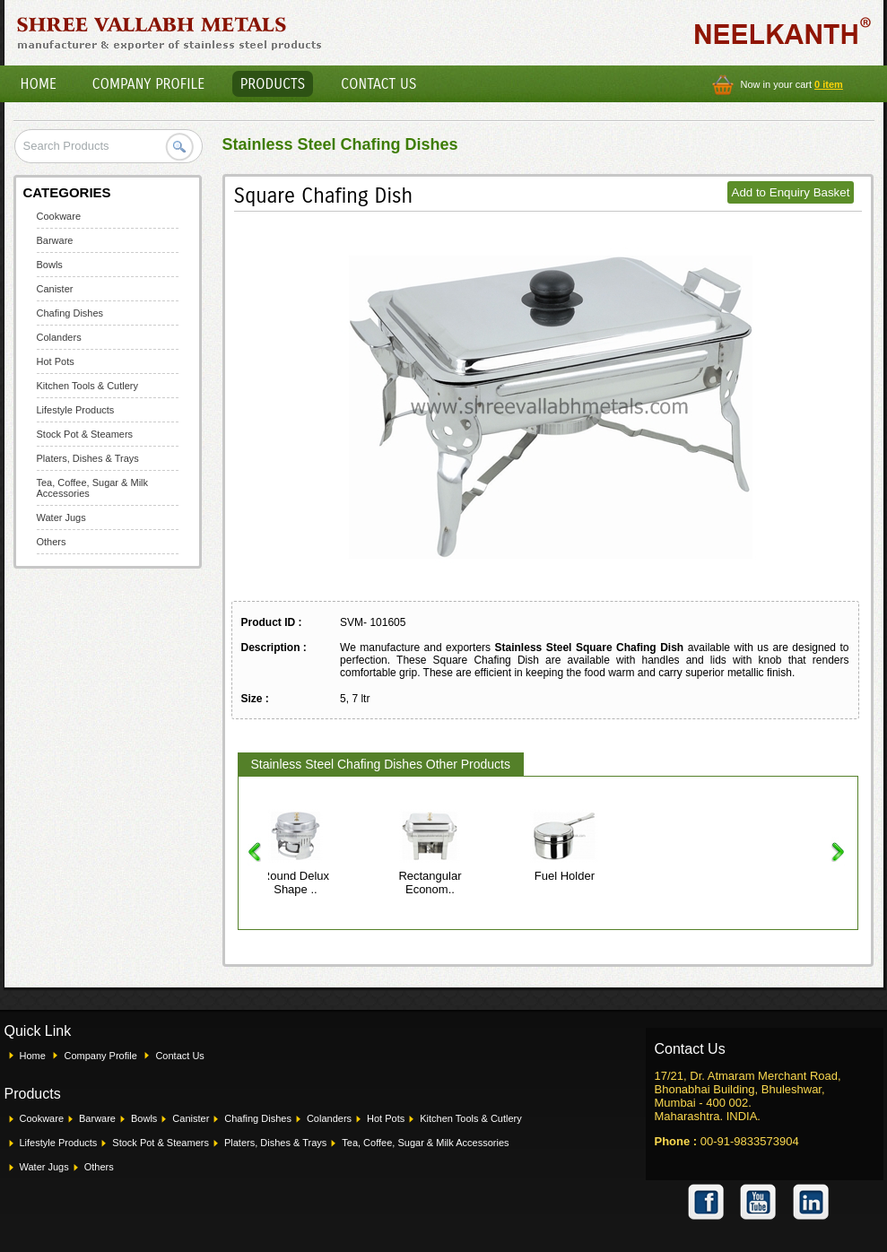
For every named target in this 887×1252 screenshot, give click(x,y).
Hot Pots (55, 361)
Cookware (59, 216)
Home (39, 83)
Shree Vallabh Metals (169, 32)
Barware (55, 240)
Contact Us (378, 83)
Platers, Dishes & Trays (88, 458)
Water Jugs (61, 517)
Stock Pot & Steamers (85, 434)
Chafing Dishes (70, 313)
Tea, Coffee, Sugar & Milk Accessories (425, 1142)
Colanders (59, 337)
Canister (55, 288)
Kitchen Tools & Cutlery (88, 385)
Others (51, 541)
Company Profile (148, 83)
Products (273, 83)
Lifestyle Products (76, 409)
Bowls (50, 264)
